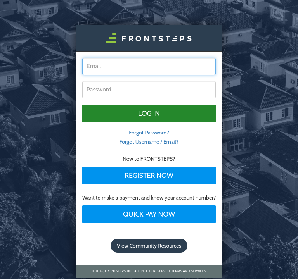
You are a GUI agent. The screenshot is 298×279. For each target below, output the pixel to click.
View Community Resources (149, 245)
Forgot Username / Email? (149, 141)
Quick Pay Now (149, 214)
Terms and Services (189, 271)
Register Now (149, 175)
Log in (149, 113)
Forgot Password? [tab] (149, 132)
